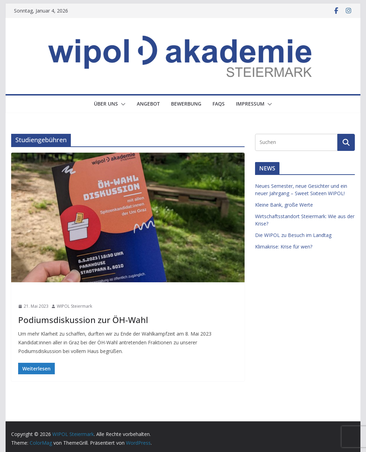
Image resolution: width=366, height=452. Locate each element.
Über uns (106, 103)
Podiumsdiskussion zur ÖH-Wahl (83, 319)
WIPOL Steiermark (74, 306)
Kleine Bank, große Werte (284, 204)
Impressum (250, 103)
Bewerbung (186, 103)
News (26, 293)
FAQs (218, 103)
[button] (122, 104)
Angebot (148, 103)
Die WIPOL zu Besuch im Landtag (293, 235)
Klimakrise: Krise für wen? (283, 246)
